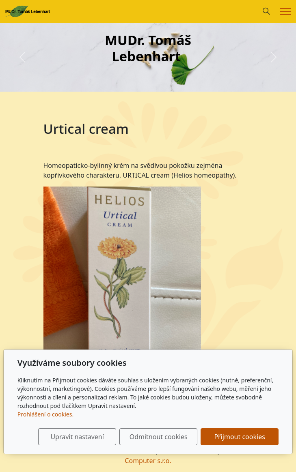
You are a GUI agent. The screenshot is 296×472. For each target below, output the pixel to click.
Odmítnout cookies (159, 436)
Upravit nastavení (77, 436)
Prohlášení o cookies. (45, 414)
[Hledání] (266, 11)
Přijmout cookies (239, 436)
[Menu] (285, 11)
